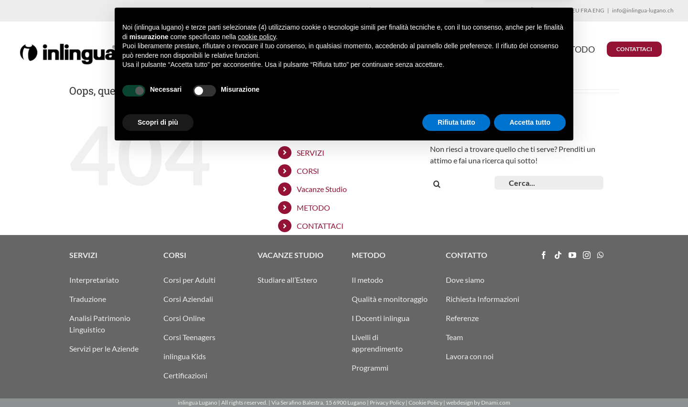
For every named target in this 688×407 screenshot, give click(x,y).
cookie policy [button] (257, 295)
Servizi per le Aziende (104, 348)
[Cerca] (437, 184)
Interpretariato (94, 279)
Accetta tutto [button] (529, 381)
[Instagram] (587, 255)
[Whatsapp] (600, 255)
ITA (562, 10)
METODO (313, 207)
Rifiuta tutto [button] (456, 381)
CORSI (308, 170)
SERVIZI (310, 152)
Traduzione (87, 298)
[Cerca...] (548, 183)
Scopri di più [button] (158, 381)
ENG (598, 10)
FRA (585, 10)
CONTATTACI (320, 225)
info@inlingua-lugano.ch (643, 10)
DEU (574, 10)
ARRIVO (543, 10)
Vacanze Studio (322, 188)
